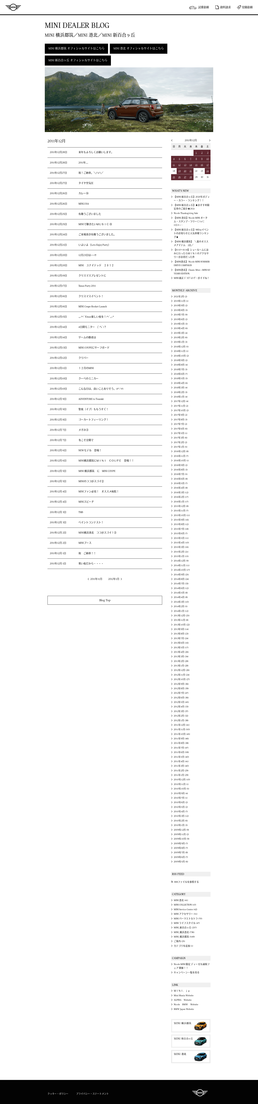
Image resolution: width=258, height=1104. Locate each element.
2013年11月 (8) (181, 620)
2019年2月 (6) (181, 337)
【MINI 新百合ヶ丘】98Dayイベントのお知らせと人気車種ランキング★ (191, 233)
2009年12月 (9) (181, 830)
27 (185, 177)
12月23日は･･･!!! (87, 255)
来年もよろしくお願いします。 (96, 152)
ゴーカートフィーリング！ (93, 419)
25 (174, 177)
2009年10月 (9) (181, 839)
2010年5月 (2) (181, 807)
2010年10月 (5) (181, 788)
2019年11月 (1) (181, 301)
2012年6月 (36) (181, 697)
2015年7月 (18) (181, 529)
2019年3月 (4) (181, 333)
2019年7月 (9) (181, 314)
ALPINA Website (183, 1000)
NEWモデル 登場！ (90, 450)
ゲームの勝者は (87, 337)
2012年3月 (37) (181, 711)
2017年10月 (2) (181, 410)
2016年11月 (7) (181, 456)
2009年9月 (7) (181, 843)
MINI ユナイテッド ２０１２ (96, 265)
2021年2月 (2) (180, 296)
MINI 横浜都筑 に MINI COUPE (96, 471)
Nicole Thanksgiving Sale (186, 213)
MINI (13, 7)
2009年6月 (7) (181, 857)
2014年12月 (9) (181, 561)
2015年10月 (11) (182, 515)
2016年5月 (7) (181, 483)
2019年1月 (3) (180, 342)
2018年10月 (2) (181, 356)
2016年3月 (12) (181, 492)
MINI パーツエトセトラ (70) (188, 918)
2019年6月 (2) (181, 319)
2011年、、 (84, 162)
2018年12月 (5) (181, 346)
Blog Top (105, 600)
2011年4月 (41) (181, 761)
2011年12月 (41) (182, 725)
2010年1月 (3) (181, 825)
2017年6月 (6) (181, 429)
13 (185, 165)
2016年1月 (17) (181, 501)
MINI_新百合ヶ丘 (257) (185, 927)
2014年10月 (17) (182, 570)
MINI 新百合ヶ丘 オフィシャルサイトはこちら (77, 60)
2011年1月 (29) (181, 775)
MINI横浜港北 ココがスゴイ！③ (97, 532)
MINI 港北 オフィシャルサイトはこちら (138, 48)
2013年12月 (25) (182, 615)
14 (191, 165)
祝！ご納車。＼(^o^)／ (90, 173)
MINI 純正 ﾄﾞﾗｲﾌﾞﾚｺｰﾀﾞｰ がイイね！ (191, 278)
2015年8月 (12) (181, 524)
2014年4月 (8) (181, 597)
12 (179, 165)
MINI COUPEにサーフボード (93, 347)
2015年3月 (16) (181, 547)
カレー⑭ (83, 193)
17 (208, 165)
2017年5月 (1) (180, 433)
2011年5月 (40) (181, 757)
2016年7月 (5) (181, 474)
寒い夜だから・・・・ (91, 563)
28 (191, 177)
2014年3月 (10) (181, 602)
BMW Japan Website (184, 1009)
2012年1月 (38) (181, 720)
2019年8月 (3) (181, 310)
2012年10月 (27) (182, 679)
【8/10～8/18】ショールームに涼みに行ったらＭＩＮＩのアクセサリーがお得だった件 (191, 253)
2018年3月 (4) (181, 387)
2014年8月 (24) (181, 579)
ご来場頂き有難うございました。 (97, 234)
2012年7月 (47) (181, 693)
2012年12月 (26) (182, 670)
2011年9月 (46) (181, 738)
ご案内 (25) (179, 941)
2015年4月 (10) (181, 542)
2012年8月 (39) (181, 688)
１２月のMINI (86, 368)
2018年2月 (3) (180, 392)
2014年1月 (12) (181, 611)
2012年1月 (113, 579)
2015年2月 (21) (181, 552)
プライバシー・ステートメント (92, 1094)
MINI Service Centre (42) (185, 909)
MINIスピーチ (86, 501)
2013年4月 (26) (181, 652)
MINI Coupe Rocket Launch (92, 306)
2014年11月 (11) (182, 565)
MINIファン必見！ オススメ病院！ (98, 491)
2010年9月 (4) (181, 793)
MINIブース (84, 543)
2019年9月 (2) (181, 305)
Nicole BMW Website (186, 1004)
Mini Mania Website (184, 995)
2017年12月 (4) (181, 401)
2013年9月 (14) (181, 629)
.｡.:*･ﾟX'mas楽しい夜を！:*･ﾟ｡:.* (96, 316)
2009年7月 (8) (181, 852)
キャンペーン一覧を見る (186, 972)
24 (207, 171)
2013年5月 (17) (181, 647)
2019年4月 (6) (181, 328)
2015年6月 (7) (181, 533)
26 (179, 177)
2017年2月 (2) (180, 442)
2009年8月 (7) (181, 848)
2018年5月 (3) (181, 378)
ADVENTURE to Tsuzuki (91, 399)
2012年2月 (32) (181, 716)
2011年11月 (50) (182, 729)
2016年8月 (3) (181, 469)
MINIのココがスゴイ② (91, 481)
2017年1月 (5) (180, 447)
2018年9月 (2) (181, 360)
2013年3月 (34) (181, 656)
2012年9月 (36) (181, 684)
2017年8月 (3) (180, 419)
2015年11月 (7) (181, 510)
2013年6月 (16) (181, 643)
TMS (80, 512)
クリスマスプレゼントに (92, 275)
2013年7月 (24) (181, 638)
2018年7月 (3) (180, 369)
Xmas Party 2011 (87, 286)
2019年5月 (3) (181, 324)
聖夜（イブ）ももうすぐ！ (93, 409)
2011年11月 (96, 579)
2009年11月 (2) (181, 834)
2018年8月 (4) (181, 365)
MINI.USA (83, 203)
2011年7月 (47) (181, 748)
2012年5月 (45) (181, 702)
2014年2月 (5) (181, 606)
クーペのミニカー (88, 378)
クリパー (83, 358)
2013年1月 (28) (181, 665)
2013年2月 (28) (181, 661)
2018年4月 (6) (181, 383)
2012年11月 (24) (182, 675)
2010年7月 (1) (181, 798)
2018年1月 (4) (181, 397)
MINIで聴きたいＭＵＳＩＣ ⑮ (95, 224)
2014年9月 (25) (181, 574)
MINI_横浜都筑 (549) (184, 937)
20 (185, 171)
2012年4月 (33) (181, 706)
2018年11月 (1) (181, 351)
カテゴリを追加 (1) (183, 946)
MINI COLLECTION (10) (185, 905)
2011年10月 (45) (182, 734)
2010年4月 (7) (181, 811)
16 (202, 165)
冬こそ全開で (86, 440)
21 (191, 171)
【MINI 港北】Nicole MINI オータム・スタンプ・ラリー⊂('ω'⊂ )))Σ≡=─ (190, 222)
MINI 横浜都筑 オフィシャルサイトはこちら (76, 48)
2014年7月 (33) (181, 583)
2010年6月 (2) (181, 802)
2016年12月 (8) (181, 451)
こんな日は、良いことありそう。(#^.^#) (100, 388)
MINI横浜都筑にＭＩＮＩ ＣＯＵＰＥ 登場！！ (106, 460)
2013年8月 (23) (181, 633)
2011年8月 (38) (181, 743)
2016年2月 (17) (181, 497)
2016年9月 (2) (181, 465)
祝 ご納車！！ (87, 553)
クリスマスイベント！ (91, 296)
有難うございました (89, 214)
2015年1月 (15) (181, 556)
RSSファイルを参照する (186, 882)
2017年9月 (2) (180, 415)
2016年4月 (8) (181, 488)
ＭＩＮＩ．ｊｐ (182, 991)
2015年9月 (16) (181, 520)
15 (196, 165)
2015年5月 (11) (181, 538)
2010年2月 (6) (181, 820)
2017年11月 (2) (181, 406)
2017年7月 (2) (180, 424)
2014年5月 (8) (181, 593)
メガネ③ (83, 430)
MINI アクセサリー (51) (185, 914)
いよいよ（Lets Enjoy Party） (94, 245)
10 (207, 159)
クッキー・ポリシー (57, 1094)
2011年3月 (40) (181, 766)
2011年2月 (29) (181, 770)
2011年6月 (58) (181, 752)
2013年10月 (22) (182, 624)
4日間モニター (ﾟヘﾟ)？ (92, 327)
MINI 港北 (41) (181, 900)
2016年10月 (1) (181, 460)
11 (174, 165)
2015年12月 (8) (181, 506)
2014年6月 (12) (181, 588)
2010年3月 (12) (181, 816)
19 (179, 171)
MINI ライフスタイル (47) (187, 923)
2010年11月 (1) (181, 784)
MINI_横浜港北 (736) (184, 932)
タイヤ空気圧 (86, 183)
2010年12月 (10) (182, 779)
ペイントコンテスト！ (91, 522)
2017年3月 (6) (180, 437)
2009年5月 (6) (181, 861)
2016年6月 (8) (181, 479)
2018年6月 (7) (181, 374)
